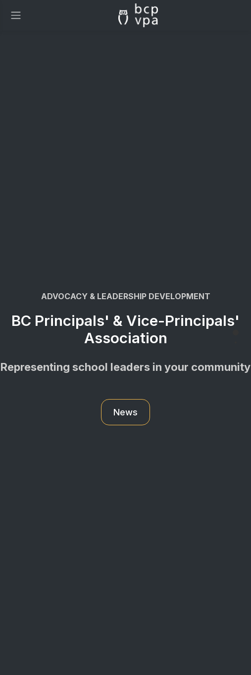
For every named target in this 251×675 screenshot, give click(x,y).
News (125, 412)
